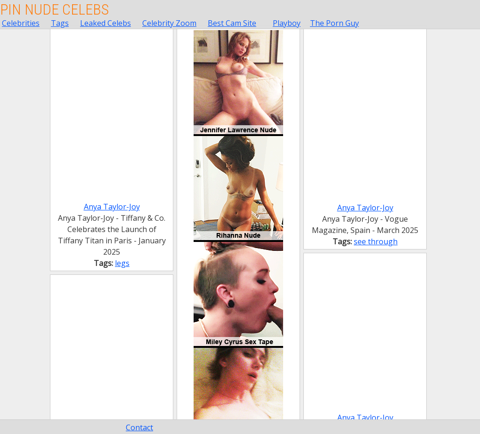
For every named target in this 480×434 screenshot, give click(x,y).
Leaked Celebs (105, 23)
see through (376, 241)
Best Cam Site (232, 23)
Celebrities (21, 23)
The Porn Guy (334, 23)
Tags (60, 23)
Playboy (287, 23)
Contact (139, 427)
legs (122, 263)
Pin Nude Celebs (54, 9)
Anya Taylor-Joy (112, 206)
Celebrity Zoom (169, 23)
